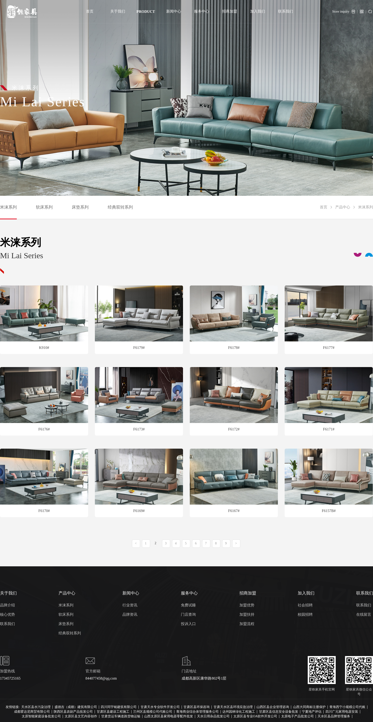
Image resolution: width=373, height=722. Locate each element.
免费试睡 (188, 605)
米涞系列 (8, 207)
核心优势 (7, 614)
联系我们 (7, 624)
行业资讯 (129, 605)
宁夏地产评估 (311, 711)
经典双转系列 (120, 207)
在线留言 (363, 614)
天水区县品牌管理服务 (334, 716)
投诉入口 (188, 624)
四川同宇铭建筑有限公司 (119, 707)
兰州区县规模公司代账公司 (152, 711)
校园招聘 (305, 614)
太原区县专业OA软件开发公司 (255, 716)
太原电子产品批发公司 (297, 716)
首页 (323, 207)
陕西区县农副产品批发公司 (73, 711)
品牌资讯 (129, 614)
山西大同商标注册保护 (309, 707)
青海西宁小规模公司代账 (347, 707)
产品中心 (342, 207)
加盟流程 (246, 624)
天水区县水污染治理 (36, 707)
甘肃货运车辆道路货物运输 (120, 716)
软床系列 (44, 207)
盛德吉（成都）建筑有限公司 (76, 707)
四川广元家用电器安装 (341, 711)
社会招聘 (305, 605)
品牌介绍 (7, 605)
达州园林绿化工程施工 (238, 711)
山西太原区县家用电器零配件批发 (168, 716)
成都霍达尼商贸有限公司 (32, 711)
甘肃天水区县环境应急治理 (233, 707)
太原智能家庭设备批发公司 (41, 716)
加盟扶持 (246, 614)
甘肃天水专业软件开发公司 (160, 707)
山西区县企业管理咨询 (272, 707)
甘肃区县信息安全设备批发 (278, 711)
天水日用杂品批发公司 (213, 716)
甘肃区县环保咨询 (196, 707)
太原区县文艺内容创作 (81, 716)
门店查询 (188, 614)
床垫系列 (80, 207)
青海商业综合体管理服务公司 (197, 711)
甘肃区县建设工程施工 (113, 711)
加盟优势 (246, 605)
